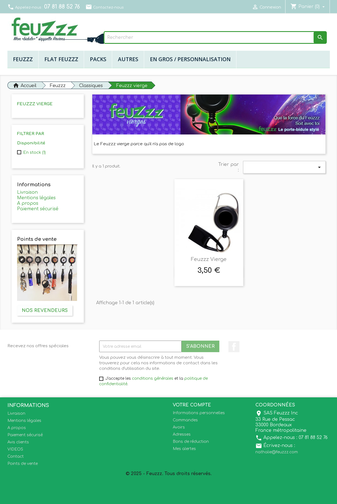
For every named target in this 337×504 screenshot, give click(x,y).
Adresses (182, 434)
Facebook (233, 346)
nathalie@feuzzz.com (276, 452)
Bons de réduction (191, 442)
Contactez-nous (104, 7)
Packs (98, 59)
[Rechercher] (215, 37)
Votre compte (192, 405)
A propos (27, 203)
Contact (15, 456)
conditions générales (152, 378)
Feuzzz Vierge (209, 259)
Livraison (27, 192)
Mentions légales (36, 197)
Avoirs (179, 427)
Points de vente (22, 464)
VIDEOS (15, 449)
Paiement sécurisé (37, 208)
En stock (34, 152)
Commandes (185, 420)
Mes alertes (184, 449)
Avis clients (18, 442)
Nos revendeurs (45, 310)
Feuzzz (23, 59)
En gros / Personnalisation (190, 59)
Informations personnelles (199, 413)
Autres (128, 59)
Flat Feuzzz (61, 59)
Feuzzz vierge (35, 104)
